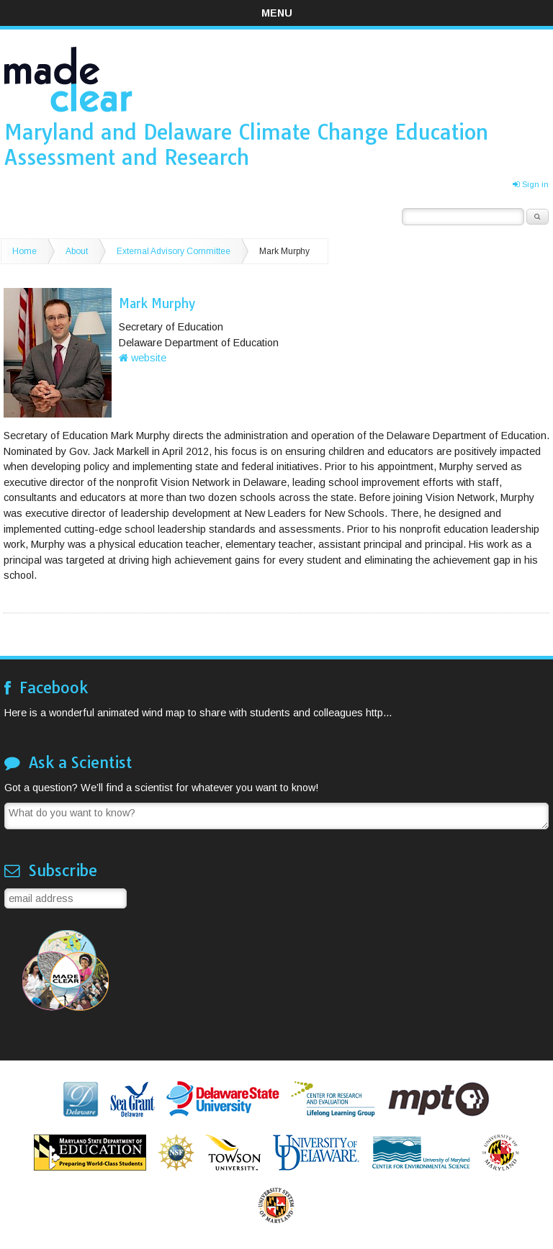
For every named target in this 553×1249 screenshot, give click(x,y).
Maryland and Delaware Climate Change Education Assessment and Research (246, 144)
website (142, 358)
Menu (276, 13)
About (77, 251)
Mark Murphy (284, 251)
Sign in (531, 184)
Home (24, 251)
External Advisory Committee (173, 251)
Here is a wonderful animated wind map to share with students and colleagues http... (198, 712)
